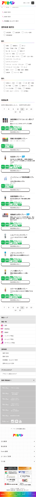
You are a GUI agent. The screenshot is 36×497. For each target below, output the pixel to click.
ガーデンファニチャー (11, 61)
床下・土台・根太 (27, 56)
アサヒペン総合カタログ (10, 374)
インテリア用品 (8, 336)
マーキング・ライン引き (11, 67)
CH (28, 3)
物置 (28, 64)
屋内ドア (23, 85)
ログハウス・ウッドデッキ (12, 59)
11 (22, 109)
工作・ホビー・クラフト (11, 91)
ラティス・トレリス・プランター (14, 64)
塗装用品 (7, 329)
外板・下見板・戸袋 (10, 48)
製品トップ (4, 317)
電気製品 (26, 88)
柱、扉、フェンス (10, 51)
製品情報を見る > (15, 132)
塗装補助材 (8, 35)
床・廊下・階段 (28, 83)
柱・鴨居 (7, 85)
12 (26, 109)
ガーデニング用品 (9, 342)
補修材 (6, 332)
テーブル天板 (8, 88)
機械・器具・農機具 (21, 69)
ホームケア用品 (8, 339)
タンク (24, 67)
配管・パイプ (8, 69)
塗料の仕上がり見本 (8, 363)
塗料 (5, 325)
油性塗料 (16, 32)
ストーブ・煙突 (17, 72)
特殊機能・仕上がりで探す (10, 360)
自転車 (7, 72)
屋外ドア (21, 51)
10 (18, 109)
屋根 (6, 45)
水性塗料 (7, 32)
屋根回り (14, 45)
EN (25, 3)
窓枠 (15, 85)
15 (20, 112)
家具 (30, 85)
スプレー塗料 (27, 32)
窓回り (22, 48)
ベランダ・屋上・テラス (11, 56)
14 (15, 112)
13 (31, 109)
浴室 (18, 83)
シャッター (20, 53)
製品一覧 (4, 321)
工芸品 (18, 88)
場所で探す (6, 353)
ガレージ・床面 (9, 53)
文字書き (24, 91)
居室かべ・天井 (9, 83)
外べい (22, 45)
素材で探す (6, 356)
